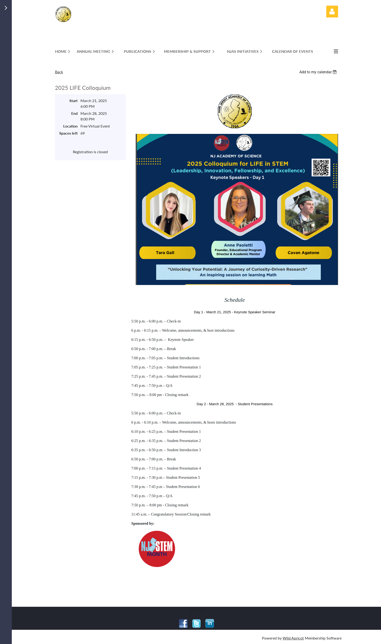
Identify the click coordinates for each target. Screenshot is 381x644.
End (74, 113)
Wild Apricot (293, 638)
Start (73, 100)
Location (70, 126)
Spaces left (68, 133)
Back (59, 72)
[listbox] (318, 72)
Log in (332, 11)
